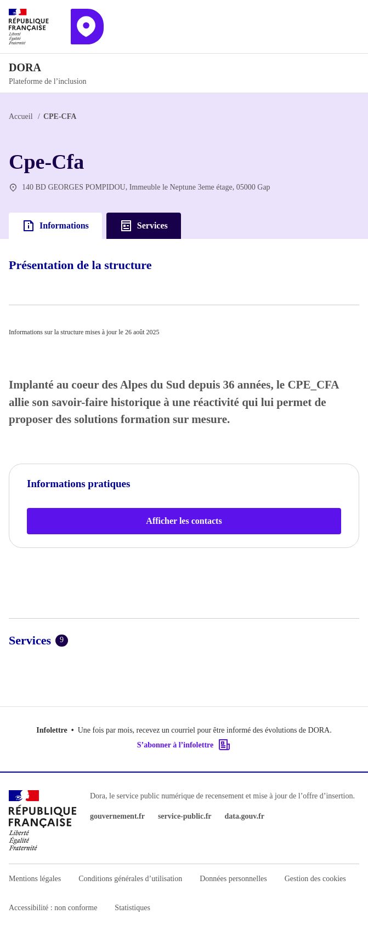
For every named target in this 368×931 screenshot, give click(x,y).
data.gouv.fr (244, 816)
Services (144, 225)
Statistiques (132, 908)
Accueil (21, 116)
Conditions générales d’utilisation (130, 879)
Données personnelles (233, 879)
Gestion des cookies (315, 879)
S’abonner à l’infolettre (184, 744)
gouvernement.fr (117, 816)
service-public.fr (185, 816)
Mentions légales (35, 879)
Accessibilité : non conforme (53, 908)
